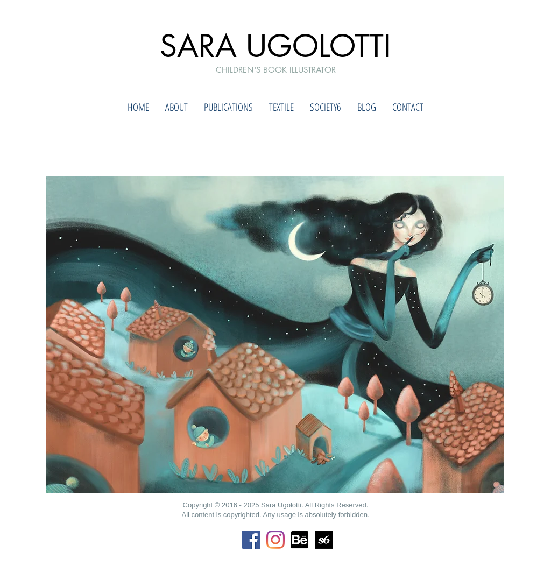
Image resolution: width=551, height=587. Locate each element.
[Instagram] (275, 540)
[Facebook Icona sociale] (251, 540)
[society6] (324, 540)
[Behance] (300, 540)
